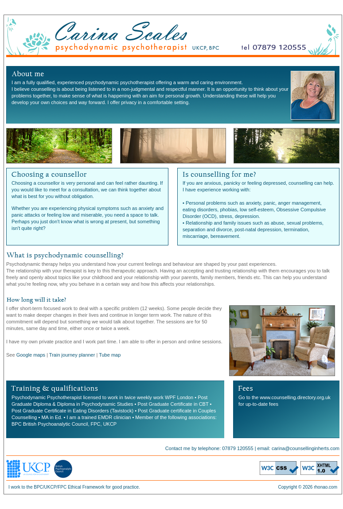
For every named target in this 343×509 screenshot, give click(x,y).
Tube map (110, 354)
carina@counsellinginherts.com (305, 448)
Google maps (30, 354)
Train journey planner (72, 354)
